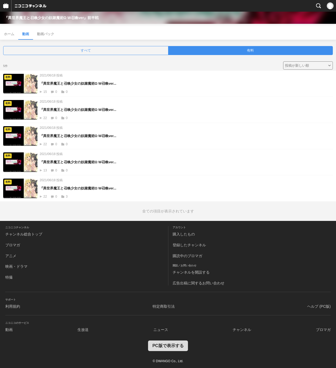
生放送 (83, 330)
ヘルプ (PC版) (319, 306)
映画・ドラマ (16, 266)
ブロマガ (12, 245)
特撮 (9, 277)
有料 (250, 50)
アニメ (10, 256)
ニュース (160, 330)
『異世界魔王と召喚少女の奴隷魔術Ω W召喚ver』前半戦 (51, 18)
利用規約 (12, 306)
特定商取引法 (164, 306)
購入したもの (184, 234)
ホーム (9, 34)
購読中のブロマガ (187, 256)
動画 (25, 34)
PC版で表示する (167, 345)
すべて (86, 50)
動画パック (45, 34)
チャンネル (242, 330)
